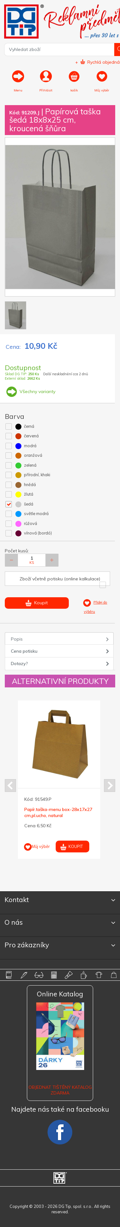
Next (109, 785)
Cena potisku (24, 651)
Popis (17, 639)
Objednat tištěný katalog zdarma (60, 1090)
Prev (10, 785)
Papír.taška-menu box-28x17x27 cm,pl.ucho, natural (58, 812)
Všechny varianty (30, 391)
